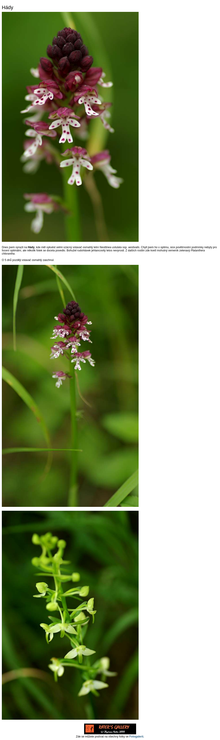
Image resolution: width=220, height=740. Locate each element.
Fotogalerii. (136, 736)
